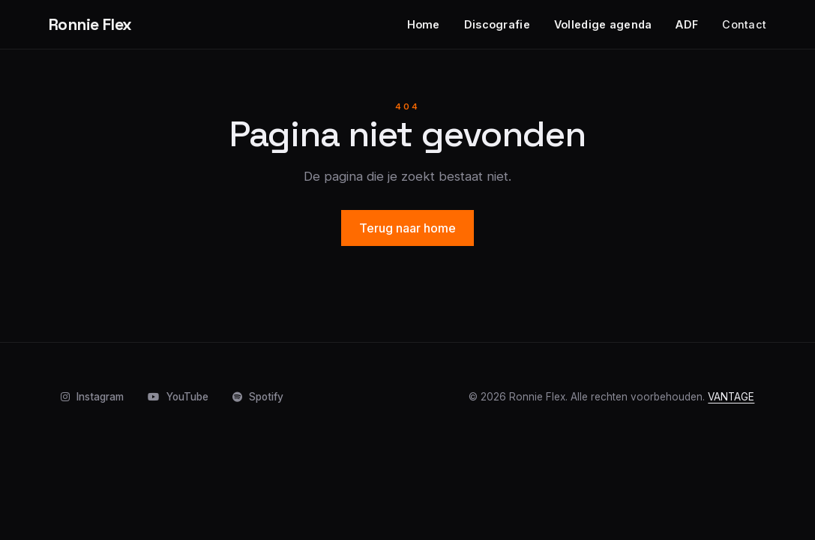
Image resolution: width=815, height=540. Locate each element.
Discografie (497, 24)
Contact (744, 24)
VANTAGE (731, 397)
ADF (687, 24)
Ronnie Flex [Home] (90, 24)
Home (423, 24)
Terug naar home (407, 228)
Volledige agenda (603, 24)
